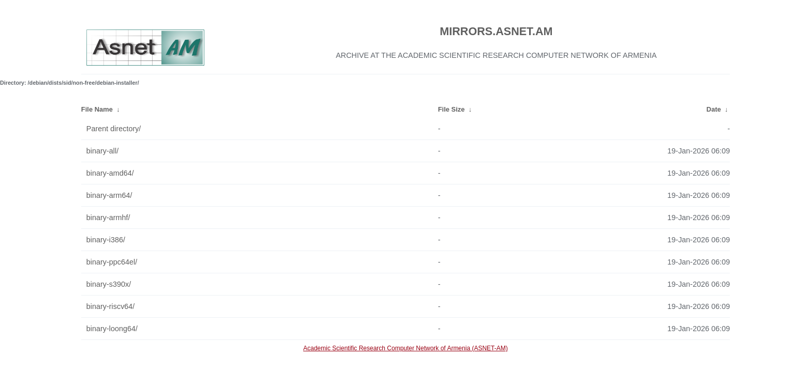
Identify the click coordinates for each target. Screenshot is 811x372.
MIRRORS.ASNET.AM (496, 31)
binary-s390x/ (108, 284)
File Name (97, 109)
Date (714, 109)
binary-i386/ (105, 240)
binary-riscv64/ (110, 306)
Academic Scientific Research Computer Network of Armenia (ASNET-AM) (405, 348)
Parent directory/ (113, 129)
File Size (451, 109)
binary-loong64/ (112, 328)
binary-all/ (102, 151)
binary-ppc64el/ (111, 262)
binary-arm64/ (109, 195)
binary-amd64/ (110, 173)
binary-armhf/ (108, 217)
